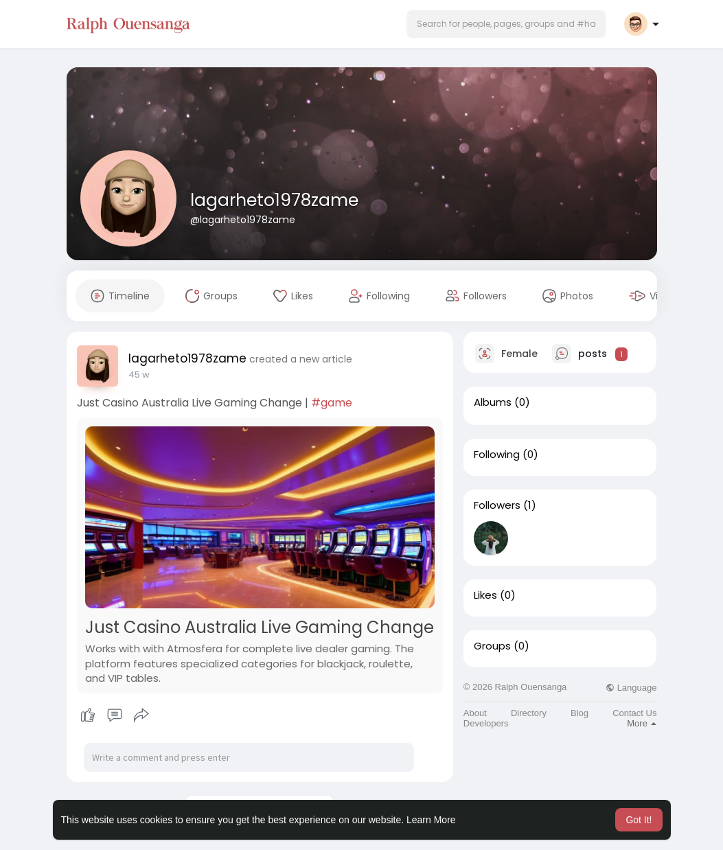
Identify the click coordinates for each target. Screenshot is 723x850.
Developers (486, 723)
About (475, 713)
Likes (485, 595)
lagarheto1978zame (274, 200)
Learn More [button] (431, 819)
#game (331, 403)
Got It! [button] (639, 819)
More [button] (641, 723)
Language (631, 687)
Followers (497, 505)
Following (497, 454)
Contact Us (634, 713)
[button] (506, 24)
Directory (529, 713)
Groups (492, 646)
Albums (493, 402)
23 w (138, 374)
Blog (579, 713)
